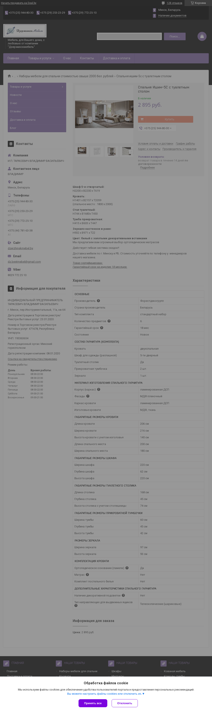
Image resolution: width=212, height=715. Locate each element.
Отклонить (124, 703)
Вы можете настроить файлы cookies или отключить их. (104, 693)
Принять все (93, 703)
